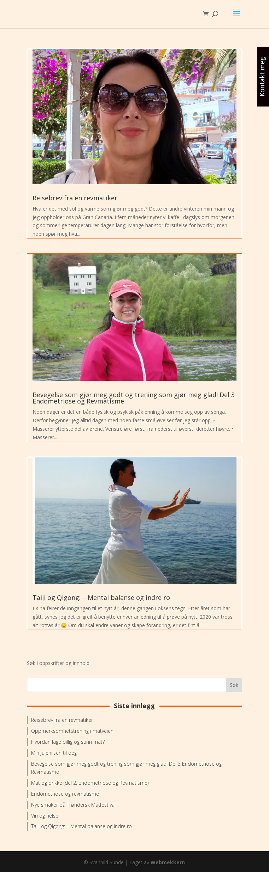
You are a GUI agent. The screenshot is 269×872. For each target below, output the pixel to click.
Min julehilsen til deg (54, 752)
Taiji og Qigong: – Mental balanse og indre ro (101, 597)
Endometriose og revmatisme (65, 793)
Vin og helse (44, 815)
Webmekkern (168, 862)
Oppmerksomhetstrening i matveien (72, 730)
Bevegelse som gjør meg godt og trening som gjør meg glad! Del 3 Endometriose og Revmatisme (134, 397)
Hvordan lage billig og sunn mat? (68, 741)
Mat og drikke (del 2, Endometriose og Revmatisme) (89, 782)
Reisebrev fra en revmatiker (75, 198)
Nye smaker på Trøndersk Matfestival (73, 804)
